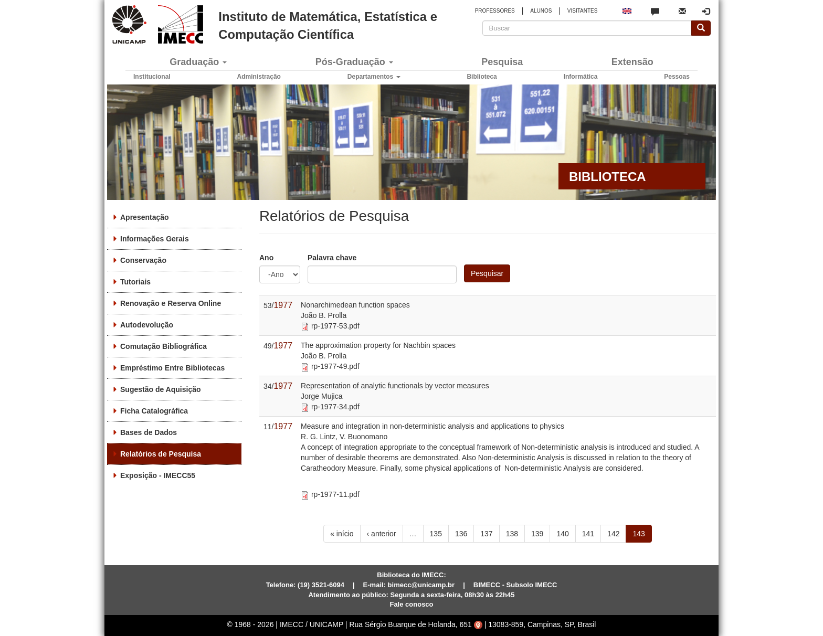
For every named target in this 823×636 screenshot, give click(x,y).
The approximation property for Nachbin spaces (378, 345)
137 (486, 533)
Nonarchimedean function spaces (355, 305)
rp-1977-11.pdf (335, 494)
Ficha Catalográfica (154, 411)
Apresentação (144, 217)
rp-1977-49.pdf (335, 366)
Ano (266, 257)
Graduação (198, 62)
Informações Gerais (154, 239)
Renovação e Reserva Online (170, 303)
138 (512, 533)
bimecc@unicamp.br (421, 585)
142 (613, 533)
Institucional (152, 76)
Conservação (143, 260)
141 (588, 533)
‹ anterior (381, 533)
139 (537, 533)
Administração (259, 76)
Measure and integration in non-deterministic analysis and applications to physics (432, 426)
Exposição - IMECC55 (157, 475)
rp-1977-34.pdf (335, 406)
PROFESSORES (495, 11)
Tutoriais (135, 282)
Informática (581, 76)
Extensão (632, 62)
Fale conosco (411, 604)
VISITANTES (582, 11)
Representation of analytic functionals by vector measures (395, 385)
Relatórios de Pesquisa (160, 454)
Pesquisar (487, 273)
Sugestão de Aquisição (160, 389)
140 (562, 533)
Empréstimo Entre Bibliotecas (172, 368)
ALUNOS (541, 11)
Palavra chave (332, 257)
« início (341, 533)
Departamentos (373, 76)
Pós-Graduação (354, 62)
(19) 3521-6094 (321, 585)
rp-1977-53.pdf (335, 326)
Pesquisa (502, 62)
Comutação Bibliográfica (163, 346)
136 (461, 533)
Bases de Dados (148, 432)
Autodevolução (146, 325)
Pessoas (677, 76)
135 (436, 533)
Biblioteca (482, 76)
